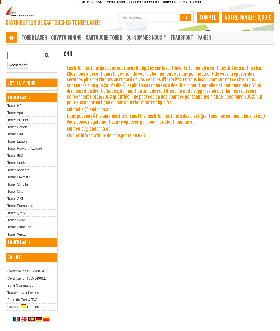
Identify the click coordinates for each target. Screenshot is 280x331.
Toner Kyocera (18, 170)
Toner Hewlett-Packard (24, 149)
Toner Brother (17, 120)
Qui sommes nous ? (146, 38)
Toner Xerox (16, 234)
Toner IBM (15, 156)
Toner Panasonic (20, 206)
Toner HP (14, 106)
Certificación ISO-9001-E (26, 271)
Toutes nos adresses (23, 293)
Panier (204, 38)
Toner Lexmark (18, 177)
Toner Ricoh (16, 220)
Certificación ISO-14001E (26, 278)
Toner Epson (17, 141)
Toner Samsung (19, 227)
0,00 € (264, 17)
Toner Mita (15, 192)
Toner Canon (17, 127)
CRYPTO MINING (66, 38)
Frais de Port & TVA (22, 300)
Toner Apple (16, 113)
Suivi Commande (20, 286)
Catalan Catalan (23, 306)
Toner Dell (15, 134)
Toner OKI (15, 199)
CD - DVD (15, 257)
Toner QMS (16, 213)
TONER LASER (34, 38)
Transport (181, 38)
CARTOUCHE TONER (104, 38)
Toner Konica (17, 163)
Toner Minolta (17, 184)
